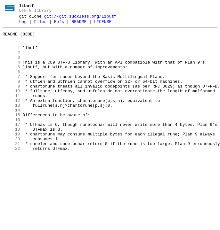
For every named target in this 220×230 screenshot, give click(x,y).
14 (11, 127)
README (78, 24)
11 (11, 110)
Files (40, 24)
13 (11, 122)
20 (11, 162)
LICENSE (103, 24)
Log (23, 24)
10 (11, 104)
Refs (59, 24)
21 (11, 168)
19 (11, 156)
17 (11, 145)
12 (11, 116)
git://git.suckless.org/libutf (80, 18)
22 (11, 173)
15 (11, 133)
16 (11, 139)
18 (11, 150)
